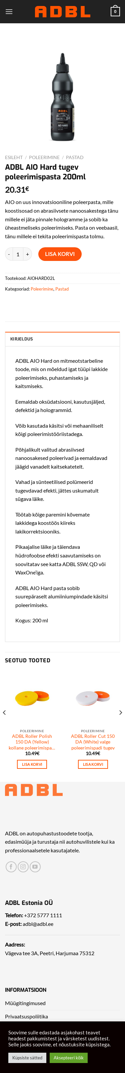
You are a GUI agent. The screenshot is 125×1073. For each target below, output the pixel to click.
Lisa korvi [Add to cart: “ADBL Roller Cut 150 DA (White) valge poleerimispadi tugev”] (93, 764)
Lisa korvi (60, 254)
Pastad (75, 157)
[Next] (120, 726)
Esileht (14, 157)
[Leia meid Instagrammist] (23, 866)
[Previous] (4, 726)
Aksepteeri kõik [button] (69, 1057)
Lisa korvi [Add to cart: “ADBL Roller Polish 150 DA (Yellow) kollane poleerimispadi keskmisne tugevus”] (32, 764)
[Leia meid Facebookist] (11, 866)
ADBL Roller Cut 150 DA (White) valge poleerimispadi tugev (93, 742)
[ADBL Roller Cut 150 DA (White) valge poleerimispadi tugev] (93, 698)
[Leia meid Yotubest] (35, 866)
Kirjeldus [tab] (21, 339)
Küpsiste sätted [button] (27, 1057)
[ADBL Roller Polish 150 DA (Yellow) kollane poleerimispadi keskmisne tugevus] (32, 698)
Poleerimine (44, 157)
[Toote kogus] (18, 254)
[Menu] (9, 11)
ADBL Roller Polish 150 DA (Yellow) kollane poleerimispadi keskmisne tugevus (32, 742)
